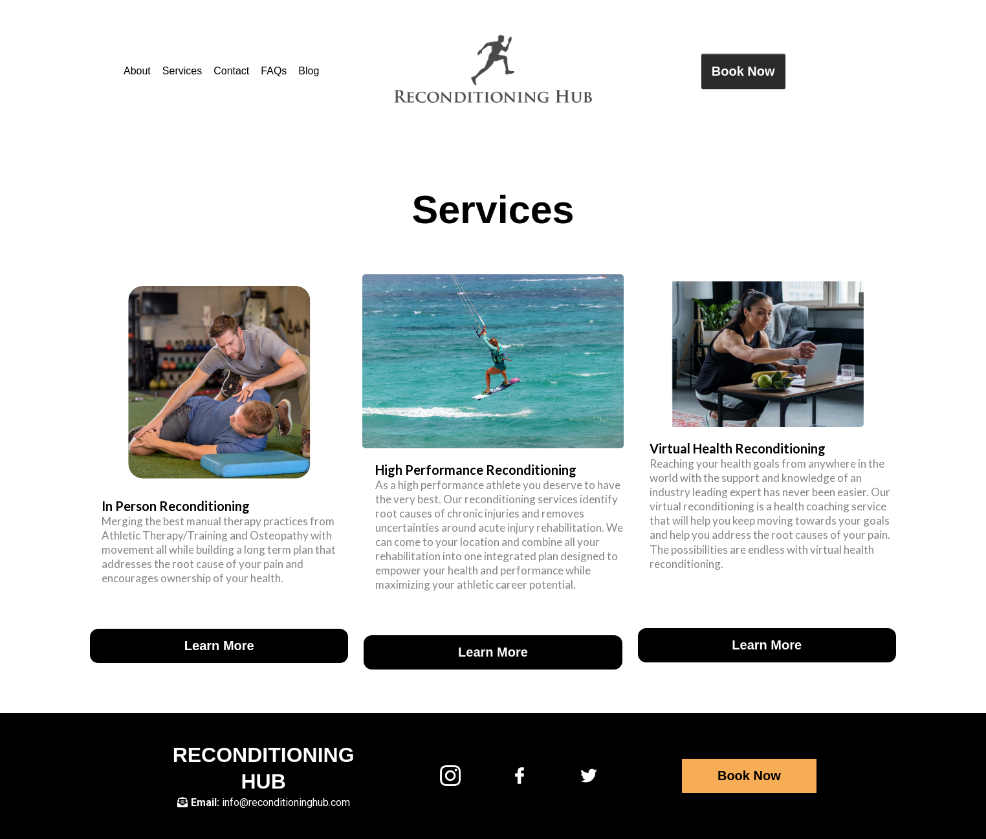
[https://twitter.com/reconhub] (588, 774)
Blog (308, 70)
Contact (231, 70)
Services (182, 70)
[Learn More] (219, 645)
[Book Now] (743, 71)
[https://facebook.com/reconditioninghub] (519, 774)
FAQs (274, 70)
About (137, 70)
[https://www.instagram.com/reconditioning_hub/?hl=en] (450, 774)
